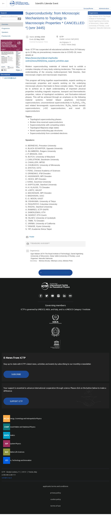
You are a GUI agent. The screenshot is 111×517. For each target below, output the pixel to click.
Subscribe (16, 374)
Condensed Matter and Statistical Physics (20, 427)
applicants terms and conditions (55, 486)
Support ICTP (16, 401)
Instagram (58, 296)
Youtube (53, 296)
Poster (31, 237)
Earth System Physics (13, 444)
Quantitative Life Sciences (15, 452)
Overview (5, 24)
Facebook (41, 296)
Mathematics (10, 435)
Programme (6, 28)
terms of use (56, 506)
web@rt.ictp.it (7, 478)
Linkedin (64, 296)
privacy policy (55, 493)
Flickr (70, 296)
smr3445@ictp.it (10, 78)
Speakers (5, 32)
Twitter (47, 296)
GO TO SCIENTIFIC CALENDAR (56, 273)
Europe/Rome (88, 8)
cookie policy (55, 499)
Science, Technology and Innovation (18, 460)
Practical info (6, 36)
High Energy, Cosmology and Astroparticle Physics (24, 418)
